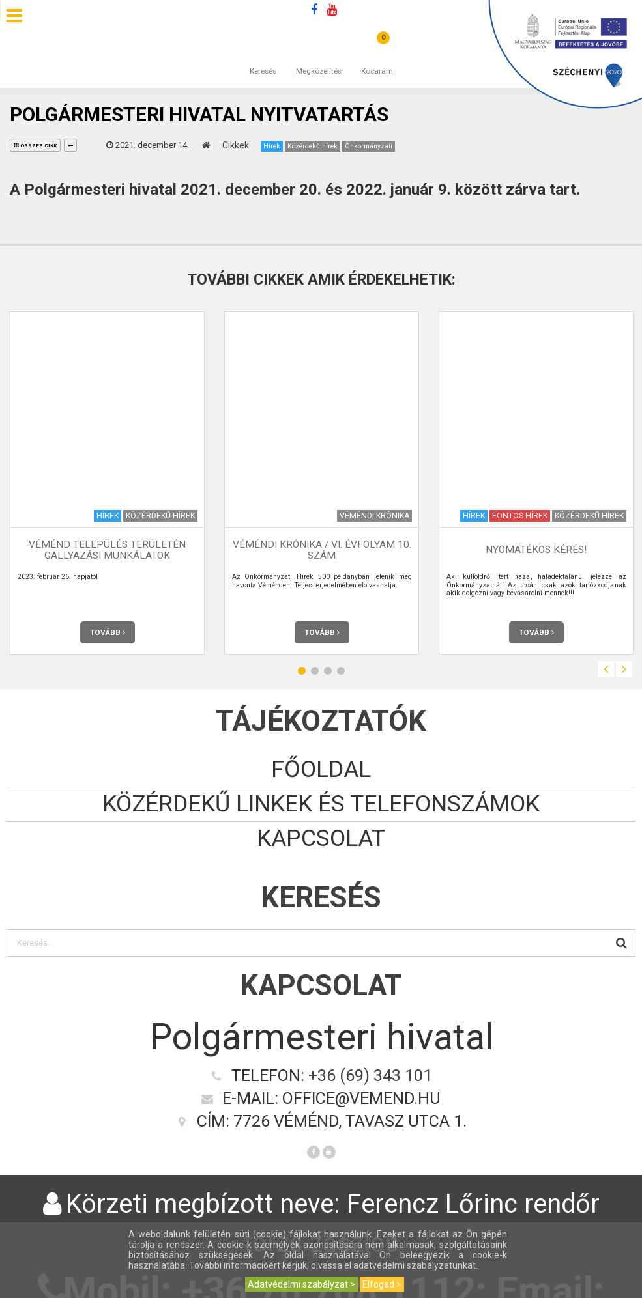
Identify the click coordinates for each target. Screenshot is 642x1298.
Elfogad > (381, 1284)
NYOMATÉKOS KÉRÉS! (536, 550)
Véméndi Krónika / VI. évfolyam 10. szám (322, 550)
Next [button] (624, 669)
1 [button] (302, 671)
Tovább (107, 632)
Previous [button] (606, 669)
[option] (107, 483)
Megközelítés (319, 58)
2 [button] (315, 671)
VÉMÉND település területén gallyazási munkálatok (107, 550)
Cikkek (235, 145)
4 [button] (341, 671)
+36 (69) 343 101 (370, 1075)
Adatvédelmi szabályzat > (301, 1284)
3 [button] (328, 671)
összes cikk (35, 145)
